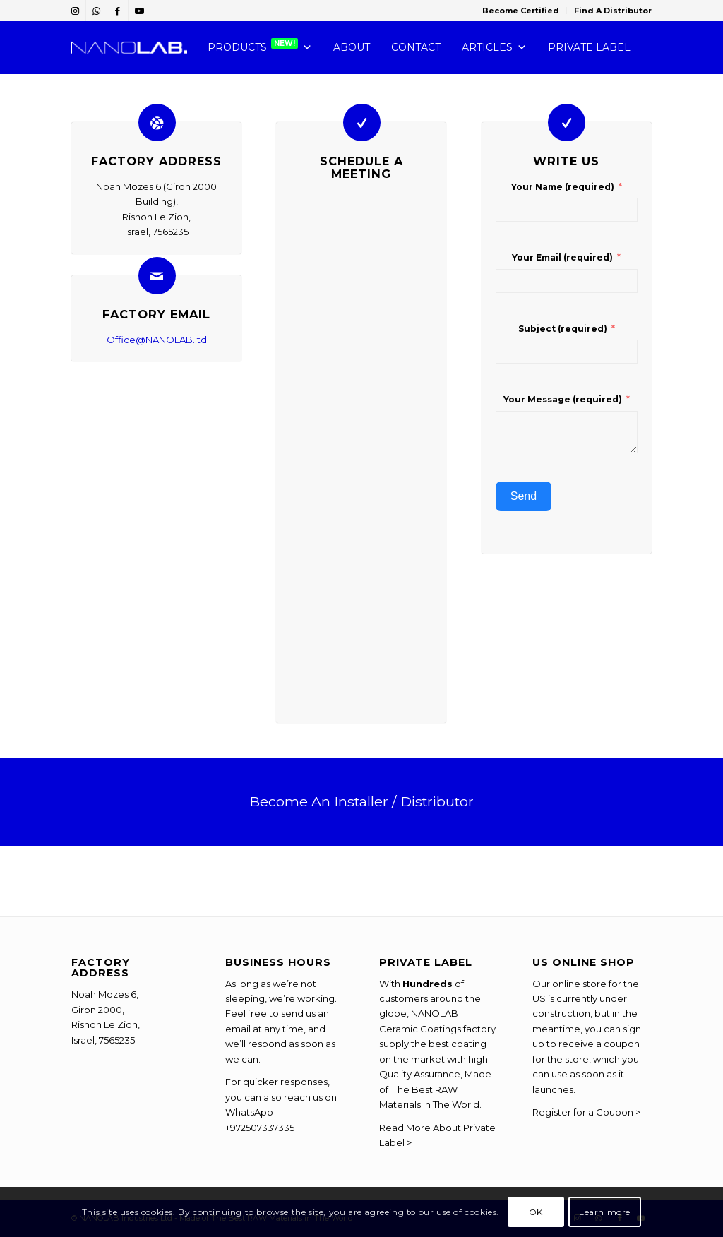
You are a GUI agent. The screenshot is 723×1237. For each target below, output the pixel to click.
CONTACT (416, 47)
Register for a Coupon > (586, 1112)
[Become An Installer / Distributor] (361, 801)
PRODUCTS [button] (260, 47)
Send (523, 496)
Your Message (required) (562, 399)
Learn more (605, 1212)
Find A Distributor (613, 11)
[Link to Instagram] (75, 10)
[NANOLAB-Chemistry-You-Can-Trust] (128, 47)
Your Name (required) (562, 186)
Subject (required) (562, 328)
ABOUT (351, 47)
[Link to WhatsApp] (96, 10)
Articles (494, 47)
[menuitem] (521, 10)
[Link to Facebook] (117, 10)
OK (536, 1212)
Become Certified (520, 11)
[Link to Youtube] (139, 10)
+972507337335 (259, 1127)
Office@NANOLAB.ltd (157, 339)
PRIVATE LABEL (589, 47)
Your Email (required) (562, 257)
